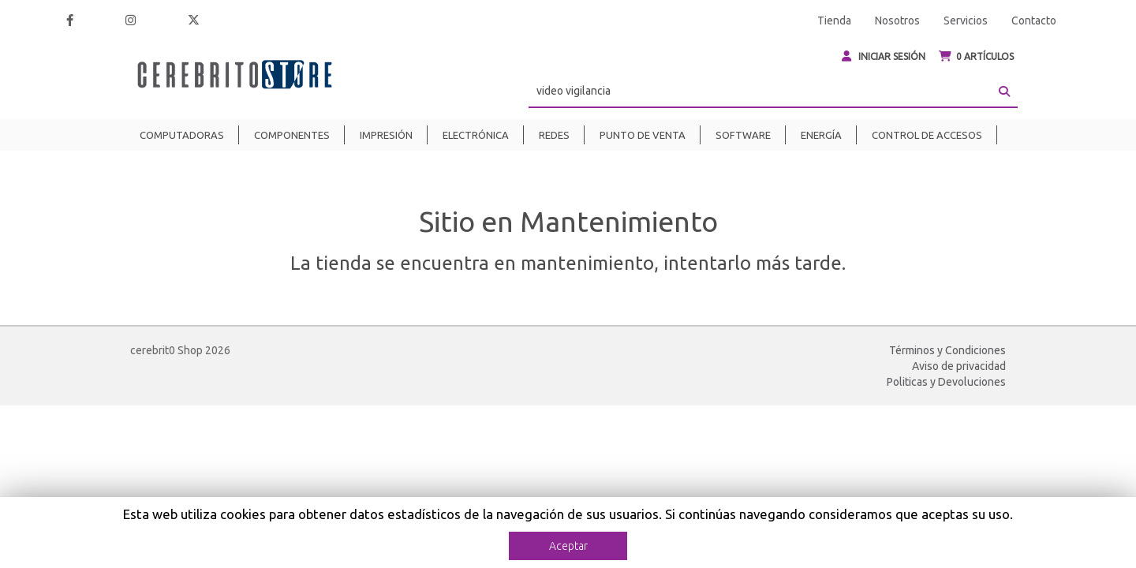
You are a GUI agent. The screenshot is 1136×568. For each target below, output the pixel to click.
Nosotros (897, 20)
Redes (554, 134)
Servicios (966, 20)
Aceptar (568, 546)
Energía (821, 134)
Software (743, 134)
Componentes (292, 134)
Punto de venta (643, 134)
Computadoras (182, 134)
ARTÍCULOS (976, 56)
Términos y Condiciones (947, 350)
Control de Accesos (927, 134)
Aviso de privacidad (959, 366)
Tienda (834, 20)
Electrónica (476, 134)
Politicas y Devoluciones (946, 382)
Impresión (386, 134)
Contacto (1033, 20)
